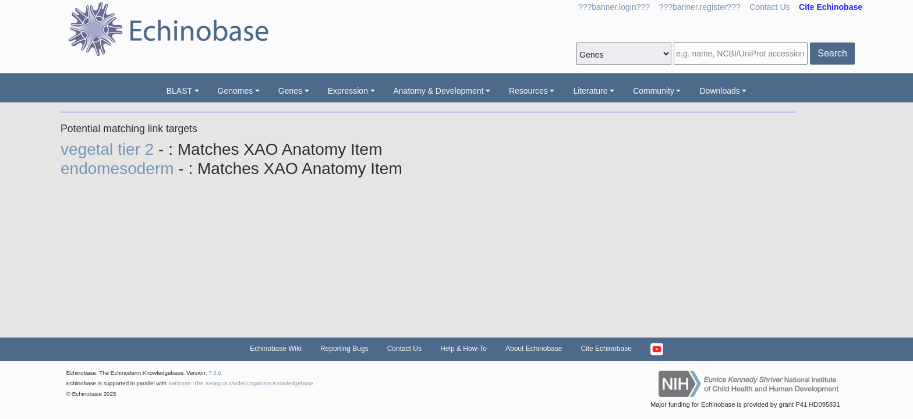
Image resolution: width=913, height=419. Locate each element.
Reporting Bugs (344, 349)
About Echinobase (533, 349)
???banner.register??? (700, 7)
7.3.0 (214, 373)
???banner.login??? (614, 7)
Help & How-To (463, 349)
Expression (348, 90)
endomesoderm (119, 168)
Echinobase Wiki (276, 349)
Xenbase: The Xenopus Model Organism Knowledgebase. (241, 383)
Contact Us (769, 7)
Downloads (719, 90)
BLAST (179, 90)
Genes (290, 90)
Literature (590, 90)
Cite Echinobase (606, 349)
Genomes (235, 90)
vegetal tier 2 (109, 149)
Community (653, 90)
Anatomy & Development (439, 90)
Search (832, 53)
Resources (528, 90)
